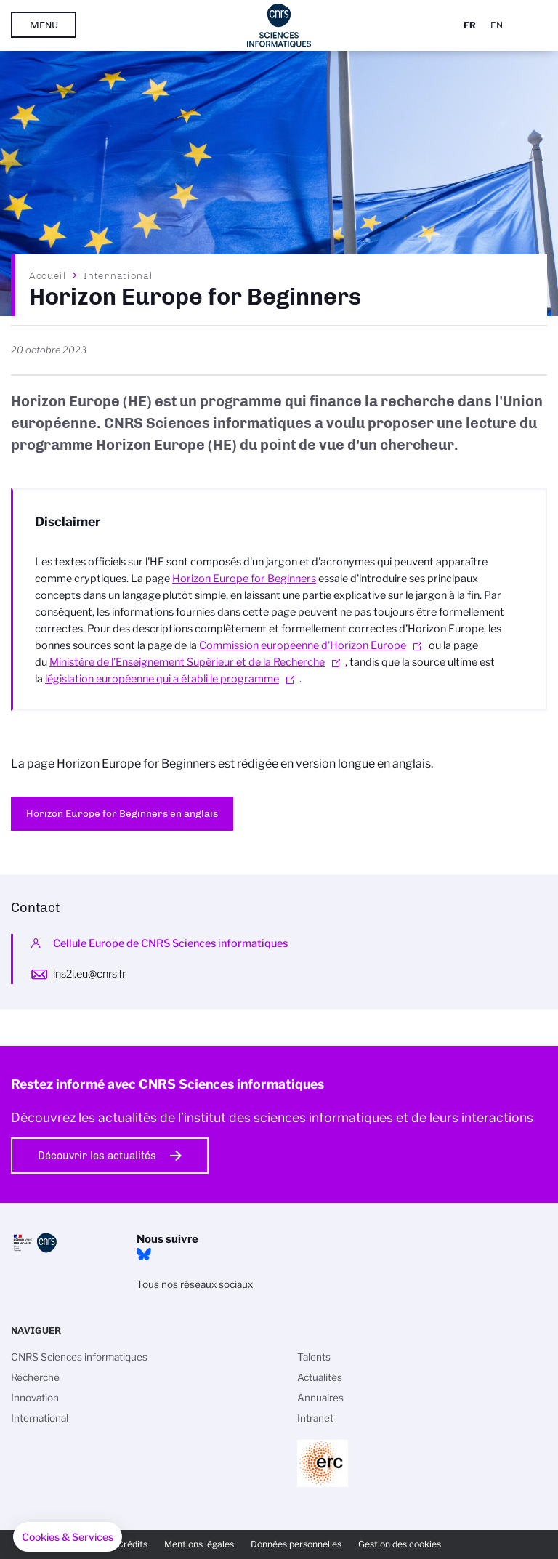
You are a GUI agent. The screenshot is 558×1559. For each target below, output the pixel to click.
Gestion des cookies (399, 1544)
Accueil (48, 275)
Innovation (35, 1397)
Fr (470, 25)
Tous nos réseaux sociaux (195, 1284)
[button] (67, 1537)
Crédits (132, 1544)
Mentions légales (199, 1544)
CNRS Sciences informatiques (79, 1357)
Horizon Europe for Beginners (244, 578)
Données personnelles (296, 1544)
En (496, 25)
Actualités (319, 1377)
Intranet (315, 1418)
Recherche (35, 1377)
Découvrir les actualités (97, 1155)
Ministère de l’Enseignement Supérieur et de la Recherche (187, 662)
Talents (314, 1357)
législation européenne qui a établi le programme (162, 678)
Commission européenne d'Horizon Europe (302, 645)
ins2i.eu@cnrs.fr (89, 973)
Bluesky (144, 1254)
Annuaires (320, 1397)
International (118, 275)
